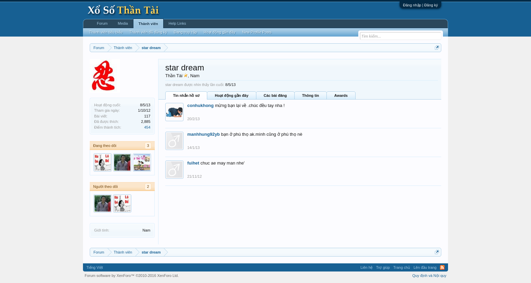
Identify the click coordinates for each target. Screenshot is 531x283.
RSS (442, 267)
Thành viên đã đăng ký (148, 32)
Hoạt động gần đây (231, 95)
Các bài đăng (275, 95)
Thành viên (148, 24)
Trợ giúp (383, 267)
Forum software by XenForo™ (132, 276)
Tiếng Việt (94, 267)
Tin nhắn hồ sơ (186, 95)
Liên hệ (366, 267)
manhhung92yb (203, 134)
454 (147, 127)
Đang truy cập (185, 32)
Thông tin (310, 95)
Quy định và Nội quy (429, 276)
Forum (102, 23)
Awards (341, 95)
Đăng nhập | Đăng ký (420, 5)
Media (123, 23)
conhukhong (200, 105)
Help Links (177, 23)
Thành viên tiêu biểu (106, 32)
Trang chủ (401, 267)
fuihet (193, 163)
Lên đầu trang (425, 267)
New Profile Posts (257, 32)
